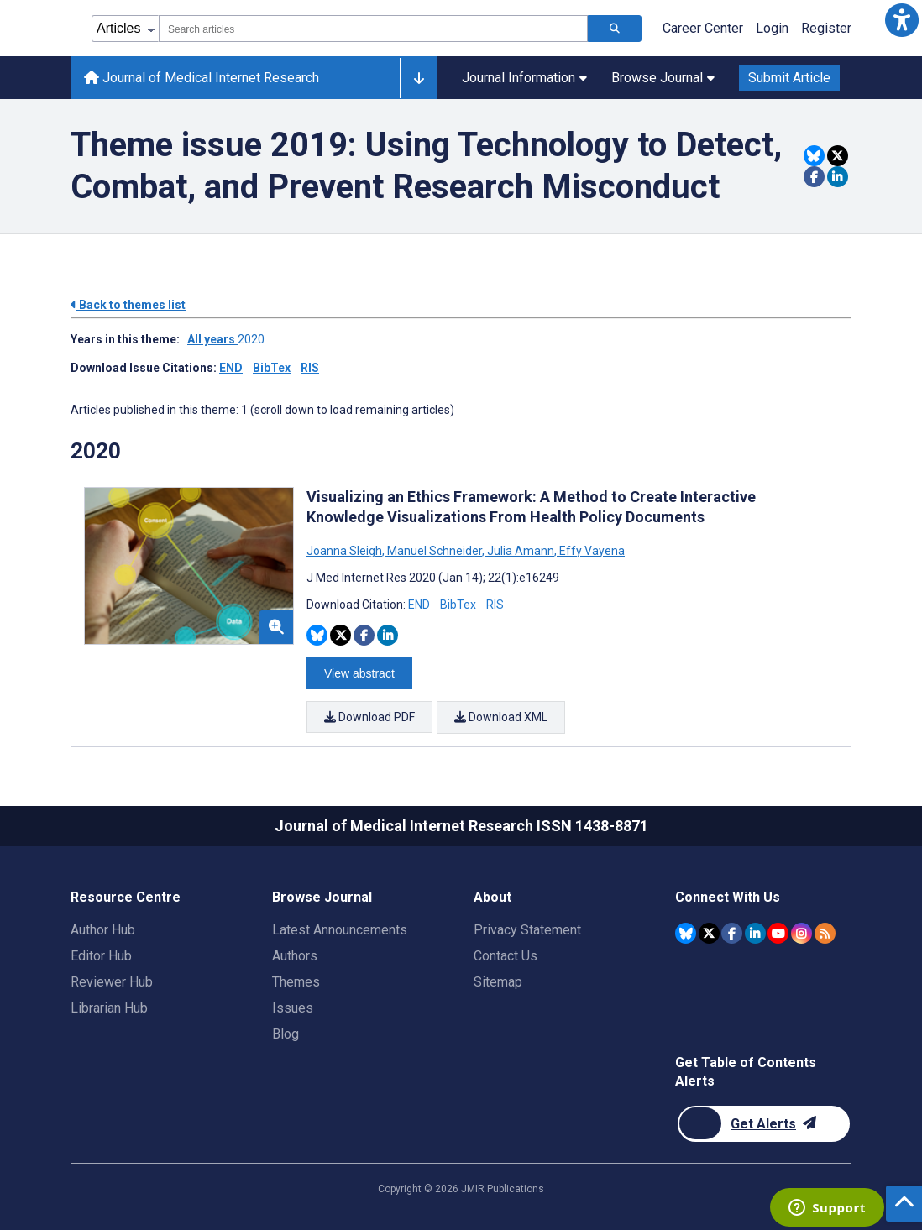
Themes (296, 981)
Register (826, 28)
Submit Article (789, 78)
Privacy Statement (527, 929)
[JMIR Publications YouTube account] (777, 931)
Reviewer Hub (112, 981)
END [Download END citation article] (419, 604)
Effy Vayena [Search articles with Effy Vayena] (591, 550)
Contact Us (505, 955)
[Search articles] (615, 28)
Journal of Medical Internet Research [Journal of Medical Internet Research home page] (201, 78)
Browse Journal (663, 78)
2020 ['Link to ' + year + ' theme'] (254, 339)
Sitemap (498, 981)
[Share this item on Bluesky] (814, 155)
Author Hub (103, 929)
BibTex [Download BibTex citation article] (458, 604)
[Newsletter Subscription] (764, 1123)
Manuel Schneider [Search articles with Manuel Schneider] (435, 550)
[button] (901, 20)
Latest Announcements (339, 929)
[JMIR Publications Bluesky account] (685, 931)
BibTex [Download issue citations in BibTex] (272, 367)
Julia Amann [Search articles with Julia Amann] (521, 550)
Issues (292, 1007)
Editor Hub (101, 955)
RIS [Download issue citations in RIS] (310, 367)
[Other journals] (418, 78)
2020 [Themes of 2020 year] (96, 450)
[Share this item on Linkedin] (837, 176)
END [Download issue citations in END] (231, 367)
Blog (285, 1033)
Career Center (703, 28)
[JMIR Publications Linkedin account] (755, 931)
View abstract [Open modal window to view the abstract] (359, 673)
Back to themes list (128, 304)
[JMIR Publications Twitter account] (709, 931)
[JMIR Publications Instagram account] (801, 931)
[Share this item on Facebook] (814, 176)
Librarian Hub (109, 1007)
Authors (294, 955)
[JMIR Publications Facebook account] (731, 931)
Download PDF (369, 717)
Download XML (500, 717)
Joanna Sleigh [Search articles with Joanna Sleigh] (345, 550)
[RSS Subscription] (825, 931)
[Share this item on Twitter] (837, 155)
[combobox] (373, 28)
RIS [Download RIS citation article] (495, 604)
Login (772, 28)
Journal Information (524, 78)
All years (212, 339)
